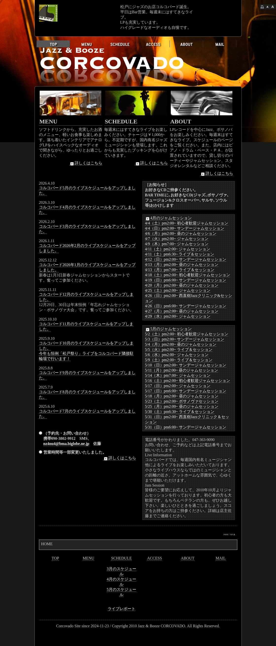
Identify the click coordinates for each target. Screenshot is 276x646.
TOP (55, 558)
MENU (88, 558)
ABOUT (187, 558)
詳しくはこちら (85, 163)
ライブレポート (121, 609)
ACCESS (154, 558)
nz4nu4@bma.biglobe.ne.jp (66, 444)
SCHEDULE (121, 558)
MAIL (221, 558)
